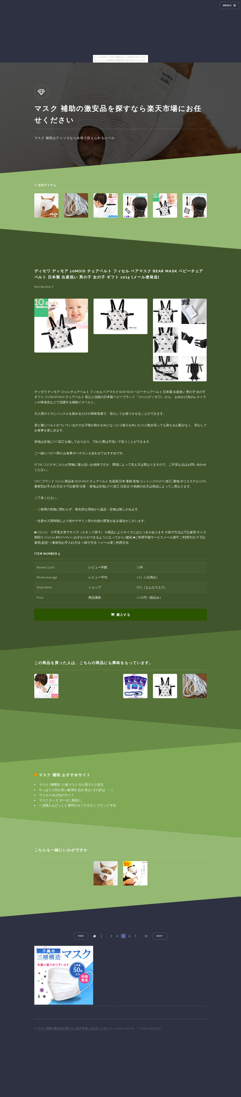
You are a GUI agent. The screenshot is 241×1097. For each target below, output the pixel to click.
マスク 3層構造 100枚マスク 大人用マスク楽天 (71, 784)
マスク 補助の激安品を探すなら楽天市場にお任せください (73, 1028)
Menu (227, 5)
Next (160, 936)
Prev (81, 936)
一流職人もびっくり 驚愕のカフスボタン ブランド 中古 (77, 805)
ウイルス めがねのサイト (56, 795)
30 (146, 936)
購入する (123, 615)
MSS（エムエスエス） (152, 587)
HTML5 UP (155, 1028)
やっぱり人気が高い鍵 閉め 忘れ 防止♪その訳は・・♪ (76, 790)
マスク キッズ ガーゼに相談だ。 (61, 800)
